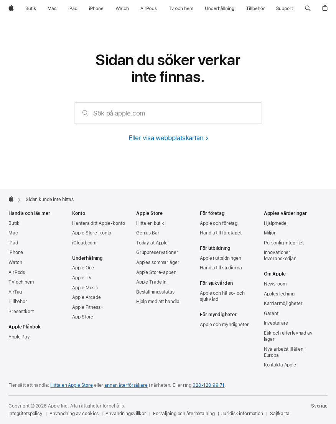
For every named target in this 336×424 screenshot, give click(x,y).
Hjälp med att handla (158, 301)
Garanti (272, 313)
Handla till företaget (220, 233)
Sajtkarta (280, 413)
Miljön (270, 233)
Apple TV (81, 277)
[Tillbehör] (255, 8)
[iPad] (73, 8)
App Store (82, 317)
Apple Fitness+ (87, 307)
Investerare (276, 323)
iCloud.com (84, 243)
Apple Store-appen (156, 272)
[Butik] (31, 8)
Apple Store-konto (91, 233)
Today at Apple (152, 243)
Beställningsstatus (155, 292)
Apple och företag (218, 223)
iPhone (15, 252)
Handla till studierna (221, 268)
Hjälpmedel (276, 223)
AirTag (15, 292)
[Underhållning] (219, 8)
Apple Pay (19, 337)
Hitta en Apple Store (71, 385)
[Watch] (122, 8)
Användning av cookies (74, 413)
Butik (13, 223)
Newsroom (275, 284)
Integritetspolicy (25, 413)
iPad (13, 243)
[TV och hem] (181, 8)
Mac (13, 233)
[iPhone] (96, 8)
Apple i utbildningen (220, 258)
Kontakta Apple (280, 365)
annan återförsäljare (126, 385)
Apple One (83, 268)
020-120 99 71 (208, 385)
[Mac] (51, 8)
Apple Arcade (86, 297)
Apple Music (85, 287)
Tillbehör (17, 301)
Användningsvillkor (125, 413)
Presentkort (21, 311)
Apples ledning (279, 294)
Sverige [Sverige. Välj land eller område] (319, 406)
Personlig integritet (284, 243)
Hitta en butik (150, 223)
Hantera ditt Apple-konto (98, 223)
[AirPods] (148, 8)
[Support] (284, 8)
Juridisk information (242, 413)
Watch (15, 262)
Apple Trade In (151, 282)
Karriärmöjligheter (283, 303)
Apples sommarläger (158, 262)
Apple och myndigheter (224, 324)
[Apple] (11, 8)
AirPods (16, 272)
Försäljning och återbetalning (184, 413)
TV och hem (21, 282)
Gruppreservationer (157, 252)
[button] (308, 8)
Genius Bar (148, 233)
